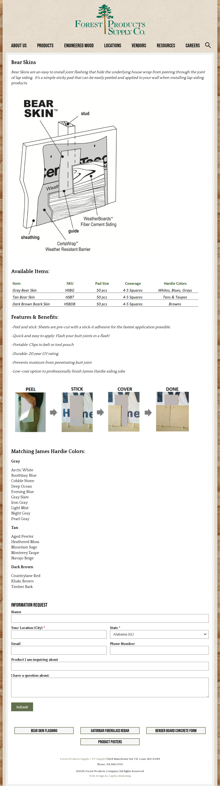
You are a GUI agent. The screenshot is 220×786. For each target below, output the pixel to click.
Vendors (139, 45)
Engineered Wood (79, 45)
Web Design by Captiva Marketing (110, 775)
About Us (19, 45)
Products (45, 45)
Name (16, 612)
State (114, 628)
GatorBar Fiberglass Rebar (110, 730)
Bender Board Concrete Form (176, 730)
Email (15, 644)
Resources (166, 45)
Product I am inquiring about (34, 660)
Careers (193, 45)
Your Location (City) (27, 628)
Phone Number (122, 644)
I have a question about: (30, 676)
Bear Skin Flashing (44, 730)
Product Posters (110, 741)
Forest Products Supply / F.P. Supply (82, 758)
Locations (112, 45)
